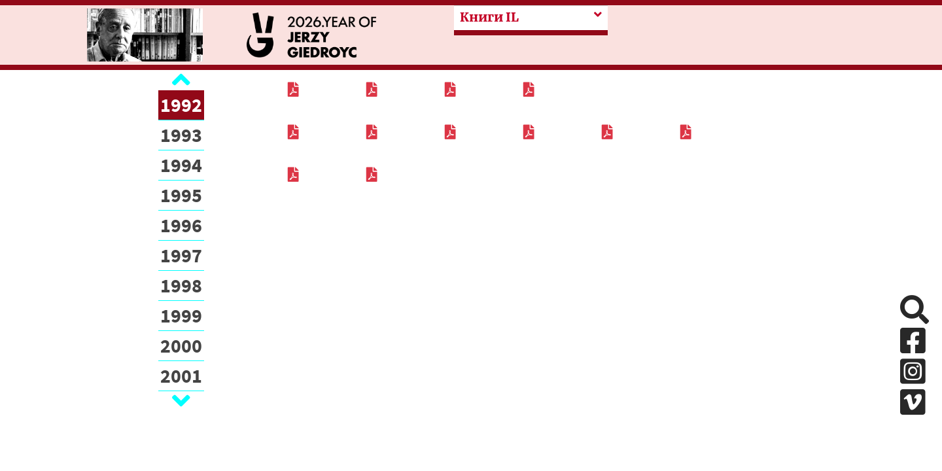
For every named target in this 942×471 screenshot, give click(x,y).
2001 (181, 375)
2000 (181, 345)
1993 (181, 134)
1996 (181, 225)
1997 (181, 255)
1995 (181, 195)
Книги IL (489, 17)
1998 (181, 285)
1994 (181, 164)
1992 (181, 104)
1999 (181, 315)
